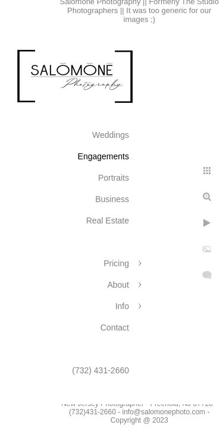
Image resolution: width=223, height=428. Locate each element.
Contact (114, 327)
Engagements (103, 156)
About (118, 284)
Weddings (110, 135)
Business (112, 199)
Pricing (116, 263)
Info (122, 306)
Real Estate (107, 220)
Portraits (113, 177)
